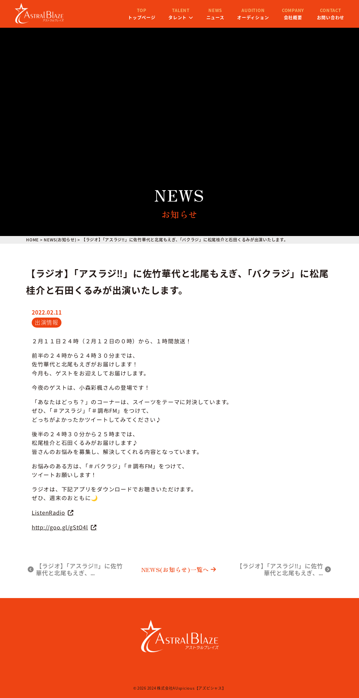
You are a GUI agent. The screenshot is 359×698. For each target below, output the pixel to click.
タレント (169, 17)
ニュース (204, 17)
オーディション (241, 17)
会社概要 (282, 17)
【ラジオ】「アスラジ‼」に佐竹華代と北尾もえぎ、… (75, 570)
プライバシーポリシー (190, 669)
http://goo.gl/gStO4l (60, 527)
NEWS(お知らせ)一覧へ (178, 569)
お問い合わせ (319, 17)
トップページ (130, 17)
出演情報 (46, 322)
